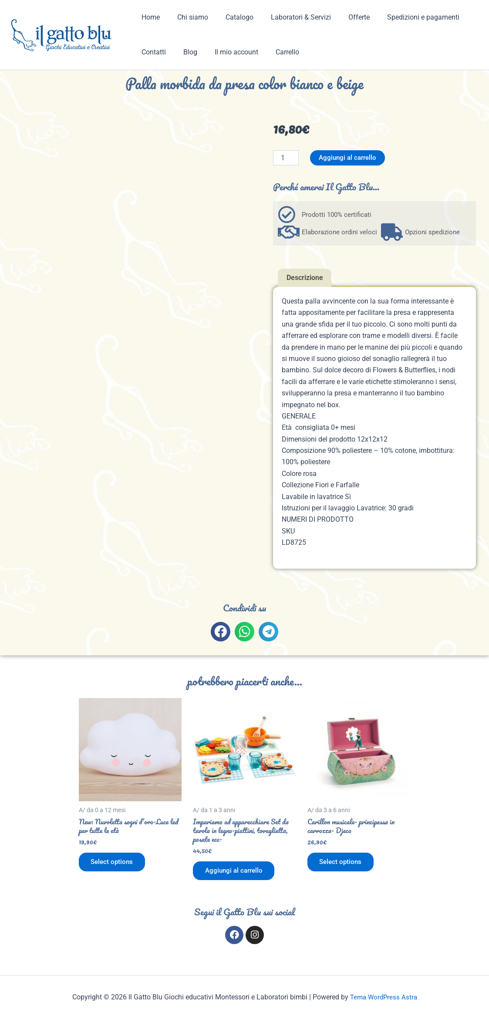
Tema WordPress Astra (383, 997)
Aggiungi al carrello (349, 158)
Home (149, 17)
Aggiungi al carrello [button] (236, 873)
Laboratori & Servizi (289, 17)
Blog (185, 52)
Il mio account (228, 52)
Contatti (152, 52)
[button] (220, 632)
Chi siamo (187, 17)
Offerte (343, 17)
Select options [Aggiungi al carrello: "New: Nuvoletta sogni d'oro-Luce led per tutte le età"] (114, 864)
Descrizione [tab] (305, 278)
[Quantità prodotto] (285, 157)
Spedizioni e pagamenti (404, 17)
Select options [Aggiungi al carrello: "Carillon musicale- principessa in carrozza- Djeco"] (342, 864)
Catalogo (231, 17)
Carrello (275, 52)
